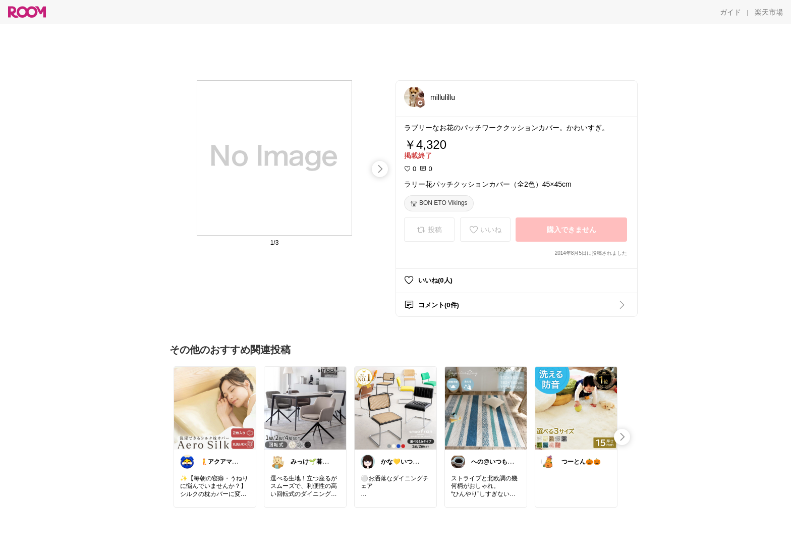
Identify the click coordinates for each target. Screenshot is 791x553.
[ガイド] (730, 12)
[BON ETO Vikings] (439, 203)
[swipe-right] (380, 169)
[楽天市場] (769, 12)
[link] (215, 408)
